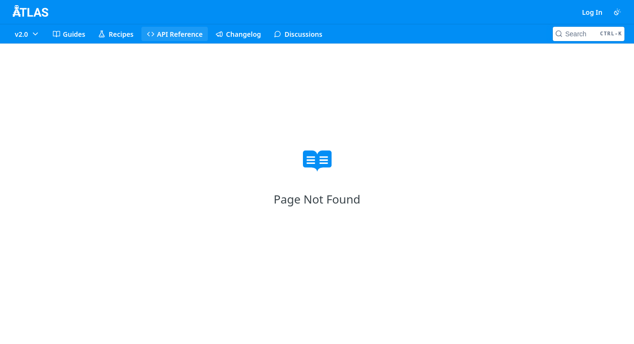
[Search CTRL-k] (588, 34)
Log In (592, 12)
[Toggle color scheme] (617, 12)
